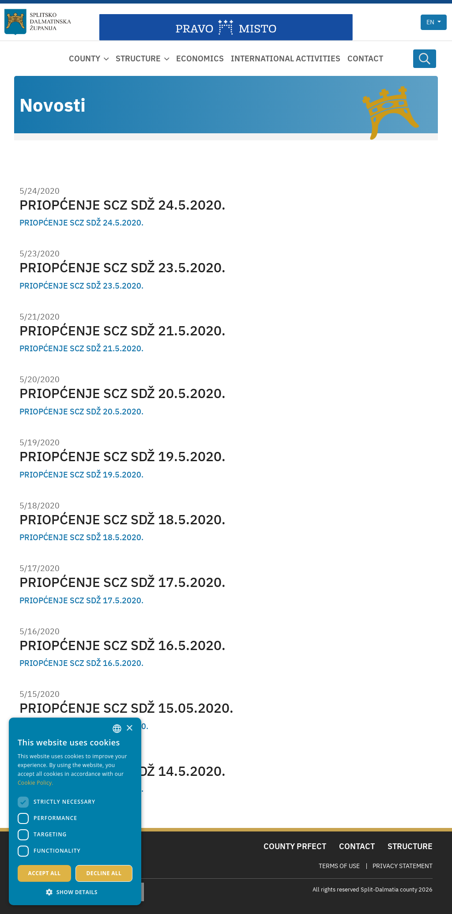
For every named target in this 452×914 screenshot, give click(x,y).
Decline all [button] (104, 873)
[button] (75, 892)
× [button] (129, 728)
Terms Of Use (339, 866)
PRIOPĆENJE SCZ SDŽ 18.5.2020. (122, 519)
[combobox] (117, 728)
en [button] (431, 22)
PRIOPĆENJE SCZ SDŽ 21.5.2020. (122, 330)
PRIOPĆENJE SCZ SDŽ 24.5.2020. (122, 204)
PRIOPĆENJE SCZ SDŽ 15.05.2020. (126, 707)
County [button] (84, 58)
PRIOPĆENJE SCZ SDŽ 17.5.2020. (122, 582)
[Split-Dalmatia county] (37, 22)
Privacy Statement (403, 866)
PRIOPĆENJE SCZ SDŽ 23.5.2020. (122, 267)
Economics (200, 58)
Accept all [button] (44, 873)
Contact (365, 58)
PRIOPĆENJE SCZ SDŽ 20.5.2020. (122, 393)
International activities (285, 58)
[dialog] (75, 811)
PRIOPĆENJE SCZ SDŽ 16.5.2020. (122, 645)
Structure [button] (138, 58)
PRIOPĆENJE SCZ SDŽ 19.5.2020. (122, 456)
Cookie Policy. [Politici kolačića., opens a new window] (35, 782)
